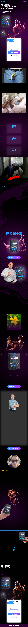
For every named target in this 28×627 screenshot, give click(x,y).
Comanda (24, 1)
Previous (7, 331)
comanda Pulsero (14, 52)
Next (20, 331)
